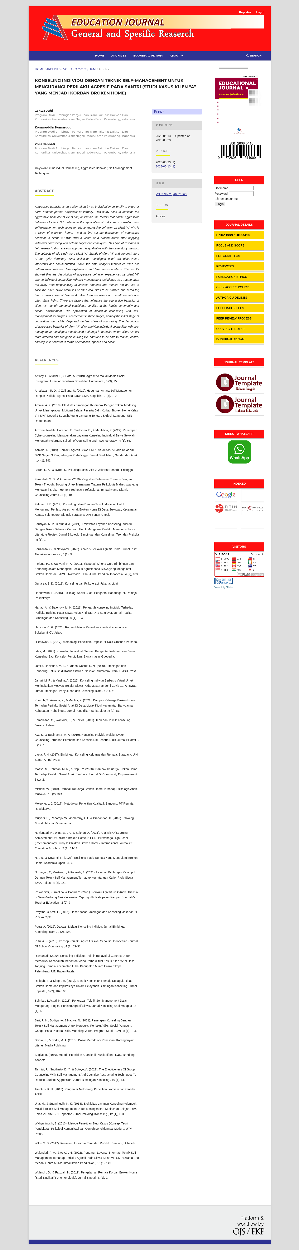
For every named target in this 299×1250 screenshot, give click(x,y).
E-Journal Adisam (148, 55)
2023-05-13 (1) (165, 166)
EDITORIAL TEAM (228, 256)
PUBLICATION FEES (230, 308)
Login (260, 12)
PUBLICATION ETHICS (231, 276)
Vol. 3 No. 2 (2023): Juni (79, 69)
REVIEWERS (225, 266)
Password (221, 193)
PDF (160, 111)
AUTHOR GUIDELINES (231, 297)
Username (221, 188)
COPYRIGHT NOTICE (231, 329)
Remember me (228, 198)
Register (245, 12)
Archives (118, 55)
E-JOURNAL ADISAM (230, 339)
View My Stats (223, 587)
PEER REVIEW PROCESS (234, 318)
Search (254, 55)
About (175, 55)
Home (99, 55)
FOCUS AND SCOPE (230, 245)
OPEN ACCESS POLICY (232, 287)
